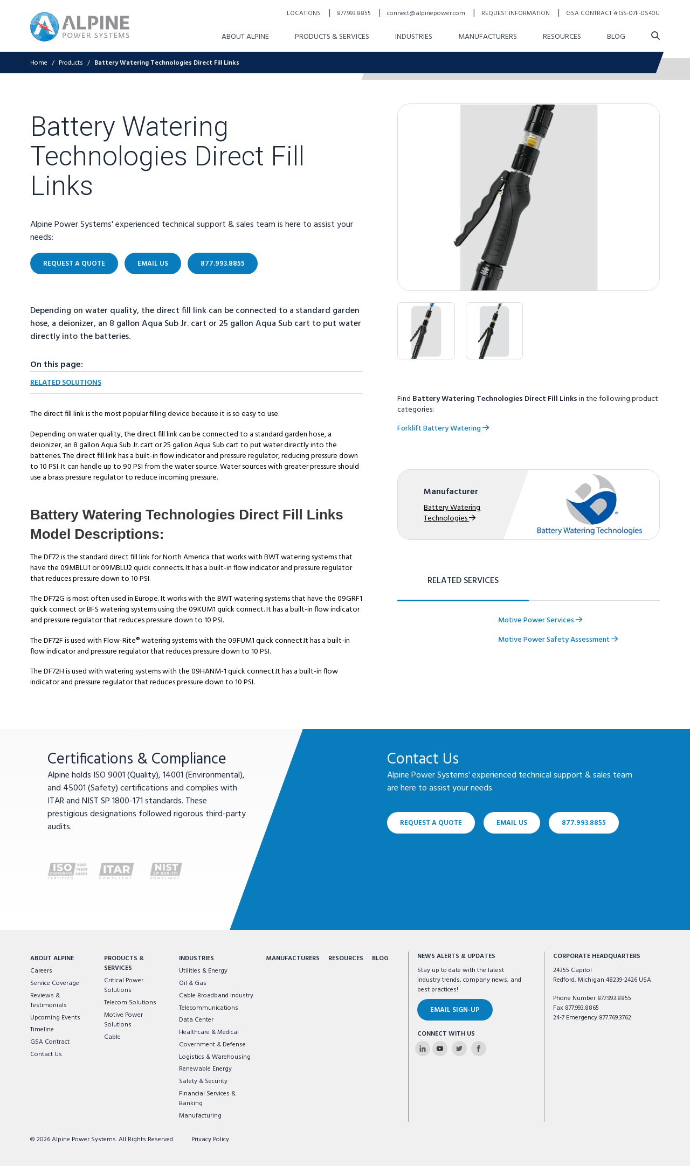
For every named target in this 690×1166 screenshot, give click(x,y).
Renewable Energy (205, 1069)
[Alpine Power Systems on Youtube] (439, 1048)
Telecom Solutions (130, 1002)
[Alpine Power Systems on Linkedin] (422, 1048)
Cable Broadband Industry (216, 995)
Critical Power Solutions (123, 985)
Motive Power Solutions (123, 1020)
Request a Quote (431, 823)
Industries (196, 958)
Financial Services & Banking (207, 1098)
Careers (41, 971)
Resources (345, 958)
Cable (112, 1037)
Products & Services (124, 963)
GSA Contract (50, 1042)
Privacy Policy (210, 1139)
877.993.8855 (584, 823)
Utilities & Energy (203, 971)
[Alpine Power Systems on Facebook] (478, 1048)
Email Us (511, 823)
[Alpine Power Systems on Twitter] (459, 1048)
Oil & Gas (192, 983)
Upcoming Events (55, 1017)
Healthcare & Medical (209, 1032)
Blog (380, 958)
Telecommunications (208, 1008)
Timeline (42, 1029)
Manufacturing (200, 1116)
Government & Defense (212, 1044)
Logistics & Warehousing (215, 1057)
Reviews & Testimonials (48, 1000)
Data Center (196, 1020)
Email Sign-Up (455, 1010)
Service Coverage (54, 983)
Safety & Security (203, 1081)
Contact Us (46, 1054)
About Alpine (52, 958)
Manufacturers (293, 958)
